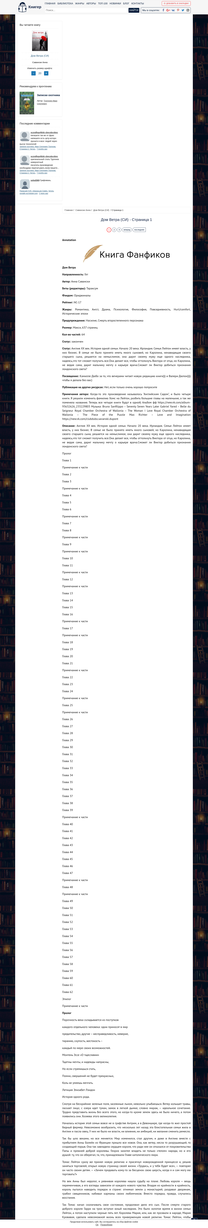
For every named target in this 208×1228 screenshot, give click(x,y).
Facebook (108, 1191)
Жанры (79, 3)
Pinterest (107, 1206)
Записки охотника (43, 97)
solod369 (35, 183)
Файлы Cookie (151, 1198)
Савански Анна (39, 62)
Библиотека (65, 3)
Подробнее (106, 1225)
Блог (126, 3)
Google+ (108, 1194)
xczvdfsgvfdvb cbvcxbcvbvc (44, 132)
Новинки (115, 3)
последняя (139, 43)
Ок (97, 1225)
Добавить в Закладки (176, 3)
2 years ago (43, 196)
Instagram (108, 1213)
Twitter (106, 1209)
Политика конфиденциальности (161, 1194)
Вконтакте (109, 1202)
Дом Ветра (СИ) (39, 55)
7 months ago (42, 149)
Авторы (91, 3)
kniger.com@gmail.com (163, 1191)
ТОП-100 (102, 3)
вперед (127, 43)
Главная (50, 3)
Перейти (131, 1170)
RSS (105, 1217)
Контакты (137, 3)
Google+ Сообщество (115, 1198)
